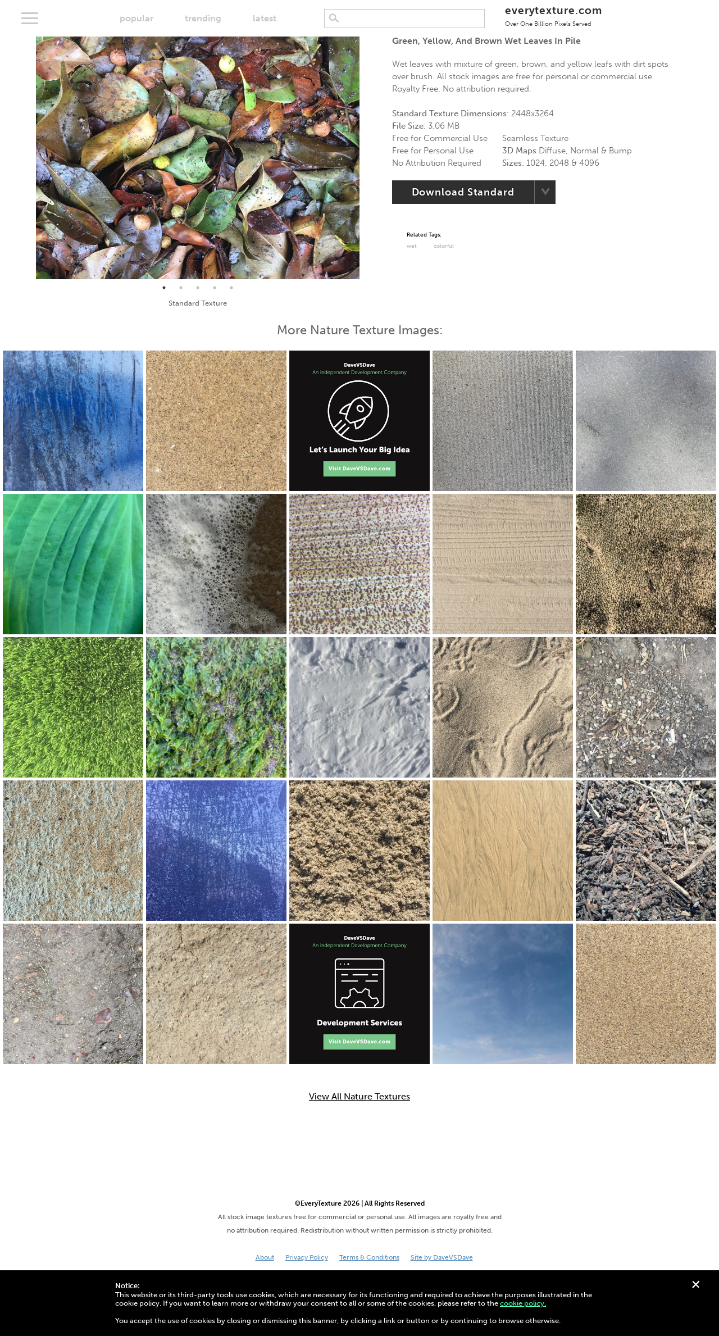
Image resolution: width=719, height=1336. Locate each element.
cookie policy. (523, 1303)
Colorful (444, 246)
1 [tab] (164, 287)
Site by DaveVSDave (442, 1257)
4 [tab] (214, 287)
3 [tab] (197, 287)
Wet (412, 246)
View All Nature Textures (359, 1096)
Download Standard (463, 192)
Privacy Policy (306, 1257)
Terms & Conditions (369, 1257)
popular (136, 18)
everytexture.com (553, 15)
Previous (27, 157)
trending (203, 18)
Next (368, 157)
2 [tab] (180, 287)
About (265, 1257)
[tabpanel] (198, 158)
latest (264, 18)
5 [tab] (231, 287)
